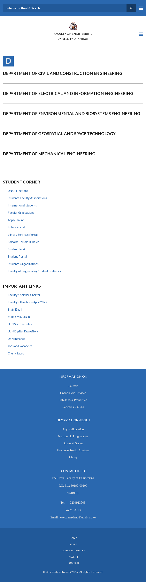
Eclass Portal (16, 227)
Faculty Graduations (21, 212)
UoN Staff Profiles (20, 324)
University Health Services (73, 450)
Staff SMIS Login (19, 316)
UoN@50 (74, 563)
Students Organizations (23, 264)
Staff (73, 544)
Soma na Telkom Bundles (23, 242)
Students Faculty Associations (27, 198)
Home (73, 538)
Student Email (17, 249)
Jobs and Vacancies (20, 346)
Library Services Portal (23, 234)
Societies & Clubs (73, 406)
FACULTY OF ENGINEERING (73, 34)
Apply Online (16, 220)
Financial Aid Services (73, 392)
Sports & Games (73, 443)
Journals (73, 385)
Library (73, 457)
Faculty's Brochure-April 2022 (27, 302)
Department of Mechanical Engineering (49, 153)
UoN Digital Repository (23, 331)
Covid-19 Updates (73, 550)
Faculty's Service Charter (24, 295)
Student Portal (17, 256)
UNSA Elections (18, 190)
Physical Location (73, 429)
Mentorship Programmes (73, 436)
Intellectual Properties (73, 399)
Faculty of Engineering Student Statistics (34, 271)
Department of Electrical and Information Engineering (68, 93)
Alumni (73, 557)
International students (22, 205)
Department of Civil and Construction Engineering (62, 73)
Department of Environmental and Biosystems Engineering (71, 113)
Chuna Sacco (16, 353)
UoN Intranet (16, 338)
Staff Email (15, 309)
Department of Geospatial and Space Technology (59, 133)
